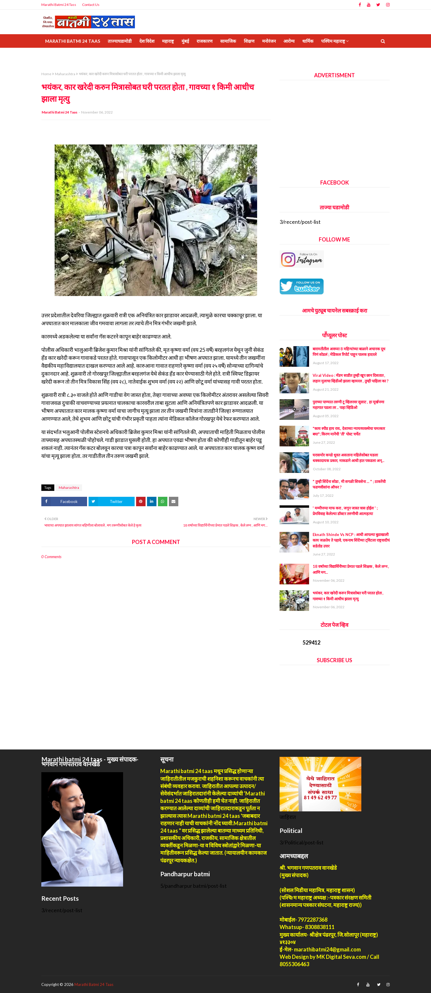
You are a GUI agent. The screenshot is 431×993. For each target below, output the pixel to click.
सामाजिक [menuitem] (228, 41)
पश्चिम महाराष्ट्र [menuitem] (333, 41)
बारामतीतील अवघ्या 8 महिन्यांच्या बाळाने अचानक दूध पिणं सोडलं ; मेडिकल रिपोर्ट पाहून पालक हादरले (349, 351)
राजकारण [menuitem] (205, 41)
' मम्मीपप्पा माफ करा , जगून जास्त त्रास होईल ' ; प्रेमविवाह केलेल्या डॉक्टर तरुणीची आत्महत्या (345, 511)
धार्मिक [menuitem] (308, 41)
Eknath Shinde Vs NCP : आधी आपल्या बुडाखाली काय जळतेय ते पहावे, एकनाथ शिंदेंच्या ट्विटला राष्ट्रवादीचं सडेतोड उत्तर (351, 540)
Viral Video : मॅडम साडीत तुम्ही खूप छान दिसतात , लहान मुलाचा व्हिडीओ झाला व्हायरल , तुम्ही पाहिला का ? (350, 378)
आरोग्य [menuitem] (289, 41)
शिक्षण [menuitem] (249, 41)
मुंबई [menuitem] (185, 41)
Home (46, 74)
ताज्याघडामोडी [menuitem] (120, 41)
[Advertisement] (335, 127)
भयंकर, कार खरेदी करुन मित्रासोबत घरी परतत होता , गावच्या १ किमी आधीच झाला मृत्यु (348, 596)
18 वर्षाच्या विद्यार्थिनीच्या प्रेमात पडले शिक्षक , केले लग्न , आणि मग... (351, 569)
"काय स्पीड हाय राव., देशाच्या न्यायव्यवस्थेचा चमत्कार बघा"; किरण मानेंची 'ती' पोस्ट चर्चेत (349, 431)
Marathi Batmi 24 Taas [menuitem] (72, 41)
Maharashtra (65, 74)
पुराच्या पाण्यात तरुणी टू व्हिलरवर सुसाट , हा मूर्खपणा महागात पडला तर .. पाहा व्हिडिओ (348, 404)
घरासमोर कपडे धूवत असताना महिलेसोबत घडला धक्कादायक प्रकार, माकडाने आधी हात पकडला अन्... (348, 458)
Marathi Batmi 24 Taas (59, 112)
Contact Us (90, 4)
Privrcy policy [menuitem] (62, 54)
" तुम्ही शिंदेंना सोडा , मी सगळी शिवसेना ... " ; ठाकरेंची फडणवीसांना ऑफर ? (349, 484)
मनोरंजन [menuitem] (269, 41)
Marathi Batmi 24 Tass (58, 4)
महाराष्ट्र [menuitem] (168, 41)
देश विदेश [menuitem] (146, 41)
